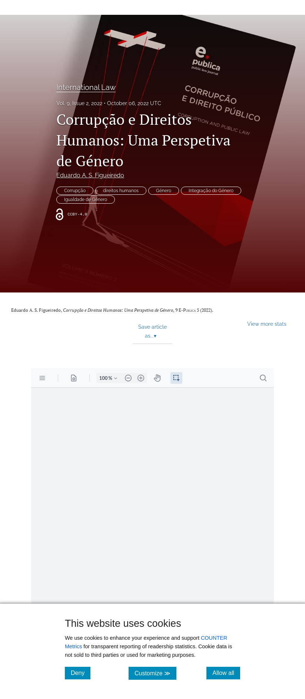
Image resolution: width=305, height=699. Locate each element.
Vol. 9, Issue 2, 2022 (79, 103)
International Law (86, 87)
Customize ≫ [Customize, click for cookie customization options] (155, 672)
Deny (80, 672)
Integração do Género (211, 190)
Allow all (226, 672)
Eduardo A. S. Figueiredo (90, 175)
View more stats (266, 324)
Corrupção (75, 190)
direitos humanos (121, 190)
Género (163, 190)
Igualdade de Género (85, 199)
